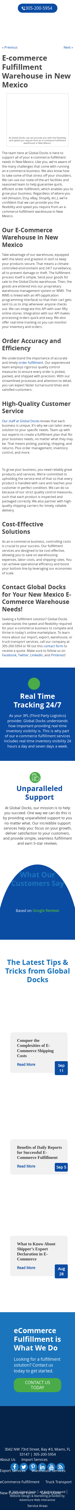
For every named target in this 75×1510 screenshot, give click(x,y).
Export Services (13, 1470)
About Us (7, 1459)
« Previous (10, 47)
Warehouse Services (49, 1470)
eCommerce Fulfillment (23, 13)
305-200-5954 (36, 8)
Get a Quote (13, 32)
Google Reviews (46, 910)
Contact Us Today (37, 1385)
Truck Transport (58, 1481)
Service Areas (37, 1506)
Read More (26, 1064)
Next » (68, 47)
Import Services (34, 1459)
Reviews (9, 23)
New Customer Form (17, 1492)
